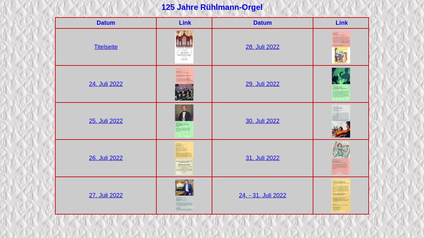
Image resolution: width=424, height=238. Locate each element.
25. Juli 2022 (106, 121)
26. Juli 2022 (106, 158)
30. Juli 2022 (263, 121)
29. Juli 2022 (263, 84)
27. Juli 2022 (106, 195)
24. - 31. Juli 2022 (262, 195)
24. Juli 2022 (106, 84)
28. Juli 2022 (263, 47)
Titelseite (106, 47)
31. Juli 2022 (263, 158)
